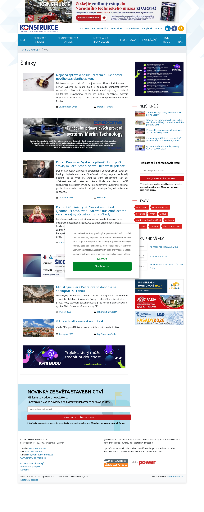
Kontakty (24, 469)
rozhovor (170, 220)
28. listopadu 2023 (68, 106)
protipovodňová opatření (148, 220)
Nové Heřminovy (160, 207)
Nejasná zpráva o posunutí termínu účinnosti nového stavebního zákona (89, 77)
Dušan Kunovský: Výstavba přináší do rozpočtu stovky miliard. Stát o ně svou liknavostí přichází (91, 164)
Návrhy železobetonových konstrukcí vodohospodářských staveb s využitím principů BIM (165, 122)
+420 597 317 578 (37, 448)
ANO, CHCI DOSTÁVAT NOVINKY (79, 417)
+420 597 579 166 (33, 451)
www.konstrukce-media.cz (33, 457)
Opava (163, 213)
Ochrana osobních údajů (32, 463)
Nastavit (102, 259)
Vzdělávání (149, 40)
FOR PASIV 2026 (158, 256)
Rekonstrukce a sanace (68, 40)
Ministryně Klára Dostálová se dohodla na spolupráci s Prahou (86, 289)
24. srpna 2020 (66, 334)
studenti (155, 226)
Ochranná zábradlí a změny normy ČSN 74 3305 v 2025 (162, 147)
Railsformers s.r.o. (175, 476)
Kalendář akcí (117, 28)
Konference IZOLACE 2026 (164, 246)
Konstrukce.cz (29, 49)
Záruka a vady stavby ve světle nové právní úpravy (163, 113)
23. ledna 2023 (66, 197)
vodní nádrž (142, 207)
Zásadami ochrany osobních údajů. (108, 423)
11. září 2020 (65, 311)
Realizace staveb (40, 40)
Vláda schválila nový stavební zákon (81, 321)
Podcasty (84, 28)
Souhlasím (102, 266)
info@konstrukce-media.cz (40, 454)
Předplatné (147, 28)
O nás (180, 40)
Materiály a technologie (100, 40)
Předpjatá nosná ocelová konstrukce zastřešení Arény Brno (164, 131)
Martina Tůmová (105, 106)
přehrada (140, 213)
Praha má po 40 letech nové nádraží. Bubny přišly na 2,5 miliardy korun (164, 139)
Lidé (23, 40)
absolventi (141, 226)
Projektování (128, 40)
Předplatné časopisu (30, 466)
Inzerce (158, 28)
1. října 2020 (65, 242)
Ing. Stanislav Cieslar (107, 311)
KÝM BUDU (166, 40)
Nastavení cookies (29, 479)
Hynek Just (102, 197)
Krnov (152, 213)
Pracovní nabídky (100, 28)
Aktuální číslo (132, 28)
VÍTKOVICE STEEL (172, 226)
